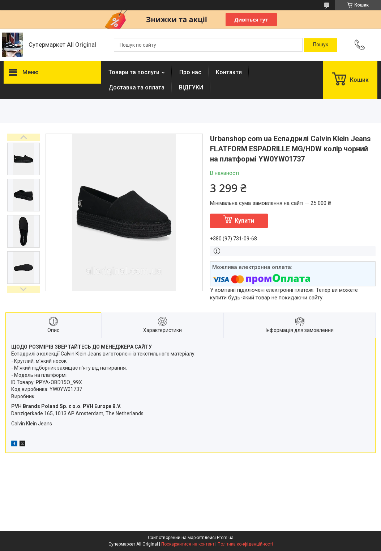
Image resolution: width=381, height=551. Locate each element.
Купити (244, 220)
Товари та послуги (133, 72)
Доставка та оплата (136, 87)
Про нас (190, 72)
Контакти (229, 72)
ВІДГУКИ (191, 87)
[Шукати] (320, 45)
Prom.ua (225, 537)
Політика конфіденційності (245, 544)
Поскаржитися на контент (187, 544)
